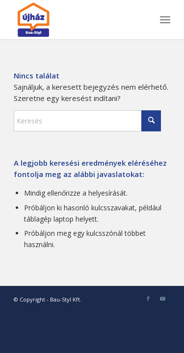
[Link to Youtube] (163, 298)
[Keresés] (87, 120)
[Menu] (165, 19)
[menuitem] (165, 19)
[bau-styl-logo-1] (76, 19)
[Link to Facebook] (148, 298)
